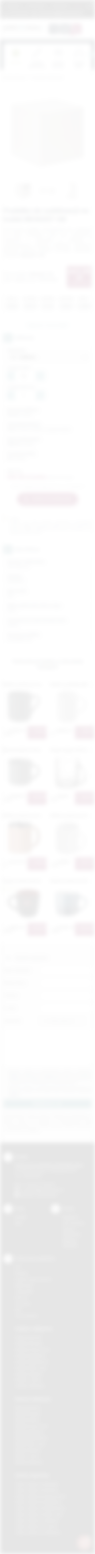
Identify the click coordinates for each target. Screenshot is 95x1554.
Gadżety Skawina (29, 1374)
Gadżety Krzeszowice (32, 1350)
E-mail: (10, 1008)
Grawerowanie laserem (33, 1279)
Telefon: (11, 995)
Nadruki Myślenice (29, 1432)
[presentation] (91, 54)
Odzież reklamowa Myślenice (38, 1502)
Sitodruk (21, 1273)
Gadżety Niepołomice (32, 1362)
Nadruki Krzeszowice (31, 1426)
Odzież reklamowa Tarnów (36, 1526)
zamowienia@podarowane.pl (59, 13)
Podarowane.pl (15, 78)
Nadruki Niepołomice (31, 1438)
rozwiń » (14, 1095)
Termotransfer (26, 1316)
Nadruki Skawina (28, 1450)
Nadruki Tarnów (27, 1456)
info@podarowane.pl (47, 1190)
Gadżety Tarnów (28, 1380)
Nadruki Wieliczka (29, 1462)
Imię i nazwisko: (17, 970)
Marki (78, 5)
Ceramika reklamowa (47, 78)
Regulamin (14, 5)
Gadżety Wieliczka (29, 1386)
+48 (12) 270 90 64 (40, 1184)
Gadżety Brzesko (29, 1343)
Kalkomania (24, 1285)
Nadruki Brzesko (28, 1414)
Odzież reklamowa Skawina (37, 1520)
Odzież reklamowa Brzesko (37, 1484)
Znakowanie (60, 5)
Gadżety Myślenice (30, 1356)
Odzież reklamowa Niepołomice (40, 1508)
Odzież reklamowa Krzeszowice (40, 1496)
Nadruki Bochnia (27, 1408)
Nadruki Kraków (27, 1420)
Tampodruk (24, 1291)
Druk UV (21, 1297)
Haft (18, 1310)
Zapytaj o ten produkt (47, 325)
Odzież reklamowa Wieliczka (38, 1533)
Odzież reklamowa (32, 1475)
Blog (18, 1223)
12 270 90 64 (18, 13)
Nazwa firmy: (15, 983)
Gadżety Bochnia (28, 1337)
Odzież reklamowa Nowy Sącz (39, 1514)
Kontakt (21, 1217)
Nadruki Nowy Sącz (30, 1444)
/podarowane (46, 1195)
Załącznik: (12, 1021)
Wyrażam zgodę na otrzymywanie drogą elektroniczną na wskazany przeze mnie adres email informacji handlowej (49, 1091)
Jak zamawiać (36, 5)
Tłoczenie (23, 1304)
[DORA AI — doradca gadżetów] (84, 1542)
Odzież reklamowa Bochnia (36, 1490)
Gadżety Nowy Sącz (31, 1368)
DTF (18, 1267)
